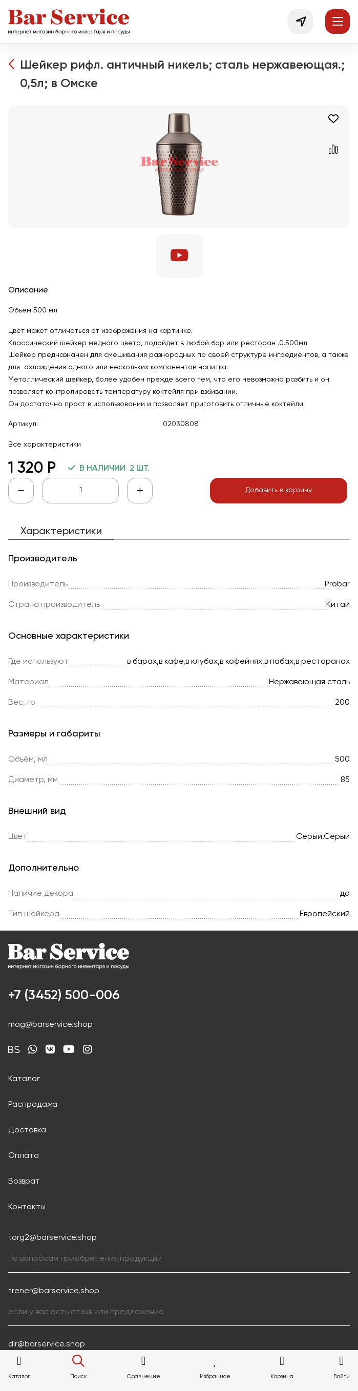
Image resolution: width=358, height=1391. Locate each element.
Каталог (24, 1079)
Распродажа (32, 1105)
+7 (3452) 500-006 (63, 995)
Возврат (24, 1181)
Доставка (27, 1130)
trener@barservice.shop (53, 1291)
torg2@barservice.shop (52, 1238)
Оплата (23, 1156)
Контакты (27, 1207)
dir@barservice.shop (46, 1344)
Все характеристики (44, 444)
